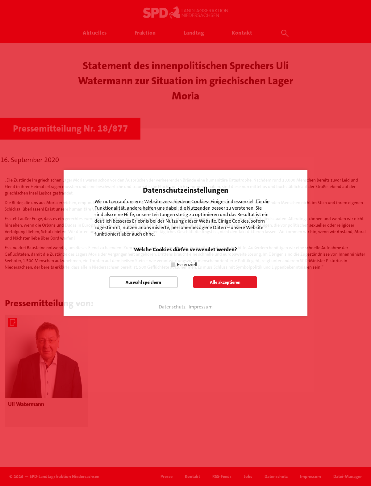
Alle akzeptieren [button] (225, 282)
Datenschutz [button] (172, 306)
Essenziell (187, 264)
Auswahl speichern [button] (143, 282)
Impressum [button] (201, 306)
